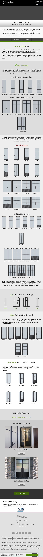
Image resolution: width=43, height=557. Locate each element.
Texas (40, 548)
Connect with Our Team (32, 555)
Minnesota (34, 545)
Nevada (13, 546)
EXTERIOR (26, 39)
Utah (2, 549)
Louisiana (15, 545)
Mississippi (39, 545)
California (6, 543)
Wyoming (25, 549)
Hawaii (35, 543)
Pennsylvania (15, 548)
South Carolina (26, 548)
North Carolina (37, 546)
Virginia (7, 549)
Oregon (11, 548)
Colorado (10, 543)
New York (32, 546)
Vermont (4, 549)
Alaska (36, 542)
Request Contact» (21, 493)
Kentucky (11, 545)
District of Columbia (24, 543)
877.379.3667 (38, 2)
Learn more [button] (15, 555)
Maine (18, 545)
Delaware (18, 543)
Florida (29, 543)
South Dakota (31, 548)
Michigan (30, 545)
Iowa (5, 545)
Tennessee (37, 548)
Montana (6, 546)
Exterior (12, 295)
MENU (40, 4)
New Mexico (28, 546)
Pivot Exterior (12, 362)
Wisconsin (21, 549)
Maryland (21, 545)
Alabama (32, 542)
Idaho (38, 543)
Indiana (2, 545)
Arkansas (2, 543)
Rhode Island (20, 548)
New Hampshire (18, 546)
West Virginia (16, 549)
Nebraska (10, 546)
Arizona (38, 542)
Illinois (40, 543)
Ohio (5, 548)
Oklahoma (8, 548)
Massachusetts (26, 545)
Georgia (32, 543)
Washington (12, 549)
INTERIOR (16, 39)
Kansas (7, 545)
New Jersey (23, 546)
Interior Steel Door (19, 46)
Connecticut (14, 543)
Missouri (2, 546)
